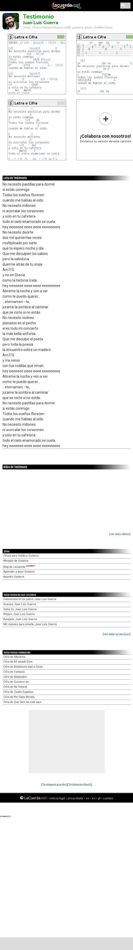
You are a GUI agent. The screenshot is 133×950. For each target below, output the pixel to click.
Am (37, 120)
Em (107, 42)
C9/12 (12, 59)
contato (108, 798)
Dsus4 (64, 42)
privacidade (75, 798)
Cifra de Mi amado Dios (18, 661)
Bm (34, 159)
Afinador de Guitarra (15, 560)
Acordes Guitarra (13, 576)
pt (99, 798)
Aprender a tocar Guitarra (19, 571)
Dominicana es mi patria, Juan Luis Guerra (29, 599)
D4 (104, 69)
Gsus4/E (38, 42)
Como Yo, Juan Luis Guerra (20, 609)
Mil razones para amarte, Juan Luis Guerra (30, 624)
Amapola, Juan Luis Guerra (20, 619)
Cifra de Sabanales (15, 677)
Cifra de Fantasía (14, 671)
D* (91, 42)
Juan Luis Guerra (40, 23)
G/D (26, 42)
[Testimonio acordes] (54, 784)
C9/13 (52, 42)
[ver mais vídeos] (119, 533)
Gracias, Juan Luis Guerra (19, 604)
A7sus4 (45, 59)
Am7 (17, 90)
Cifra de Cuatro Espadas (18, 692)
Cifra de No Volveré (15, 686)
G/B (29, 54)
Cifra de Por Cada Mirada (19, 697)
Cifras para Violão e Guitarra (21, 555)
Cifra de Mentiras (14, 656)
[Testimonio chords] (79, 784)
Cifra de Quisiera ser (16, 681)
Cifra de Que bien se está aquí (22, 702)
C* (118, 42)
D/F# (27, 65)
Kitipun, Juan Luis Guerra (19, 614)
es (87, 798)
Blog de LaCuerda (19, 567)
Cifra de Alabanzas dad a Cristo (23, 666)
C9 (10, 84)
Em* (101, 42)
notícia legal (57, 798)
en (93, 798)
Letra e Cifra (25, 37)
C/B (27, 120)
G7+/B (40, 54)
